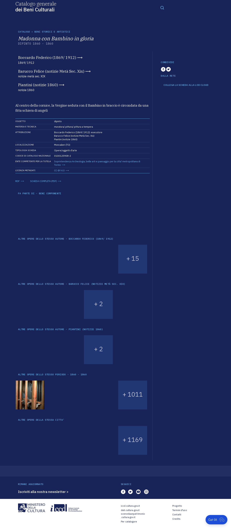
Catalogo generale (35, 6)
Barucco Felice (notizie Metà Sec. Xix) (51, 71)
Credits (176, 518)
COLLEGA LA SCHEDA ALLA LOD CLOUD (186, 85)
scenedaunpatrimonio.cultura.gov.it (133, 515)
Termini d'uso (179, 510)
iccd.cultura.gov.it (130, 505)
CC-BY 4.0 (59, 170)
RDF (17, 181)
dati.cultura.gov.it (130, 510)
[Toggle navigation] (162, 7)
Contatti (176, 514)
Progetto (177, 505)
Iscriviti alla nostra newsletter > (43, 492)
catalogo (24, 31)
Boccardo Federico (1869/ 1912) (47, 57)
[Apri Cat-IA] (216, 519)
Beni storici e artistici (52, 31)
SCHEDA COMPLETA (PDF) (43, 181)
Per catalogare (129, 521)
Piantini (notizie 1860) (38, 84)
